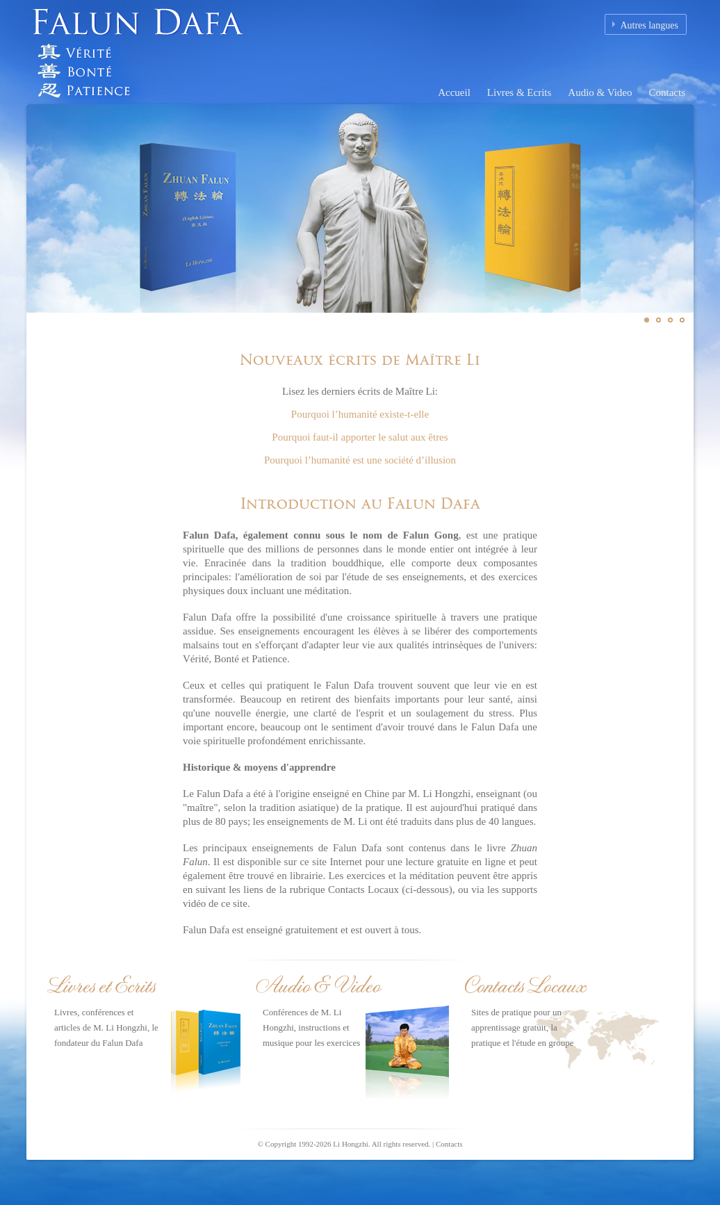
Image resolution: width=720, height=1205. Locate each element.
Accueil (454, 92)
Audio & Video (600, 92)
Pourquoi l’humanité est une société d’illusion (360, 460)
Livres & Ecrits (519, 92)
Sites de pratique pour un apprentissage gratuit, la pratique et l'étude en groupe (522, 1027)
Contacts (667, 92)
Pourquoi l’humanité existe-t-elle (360, 414)
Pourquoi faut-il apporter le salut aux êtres (360, 437)
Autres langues (649, 25)
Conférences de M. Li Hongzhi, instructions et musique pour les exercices (311, 1027)
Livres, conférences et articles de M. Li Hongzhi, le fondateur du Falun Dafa (106, 1027)
